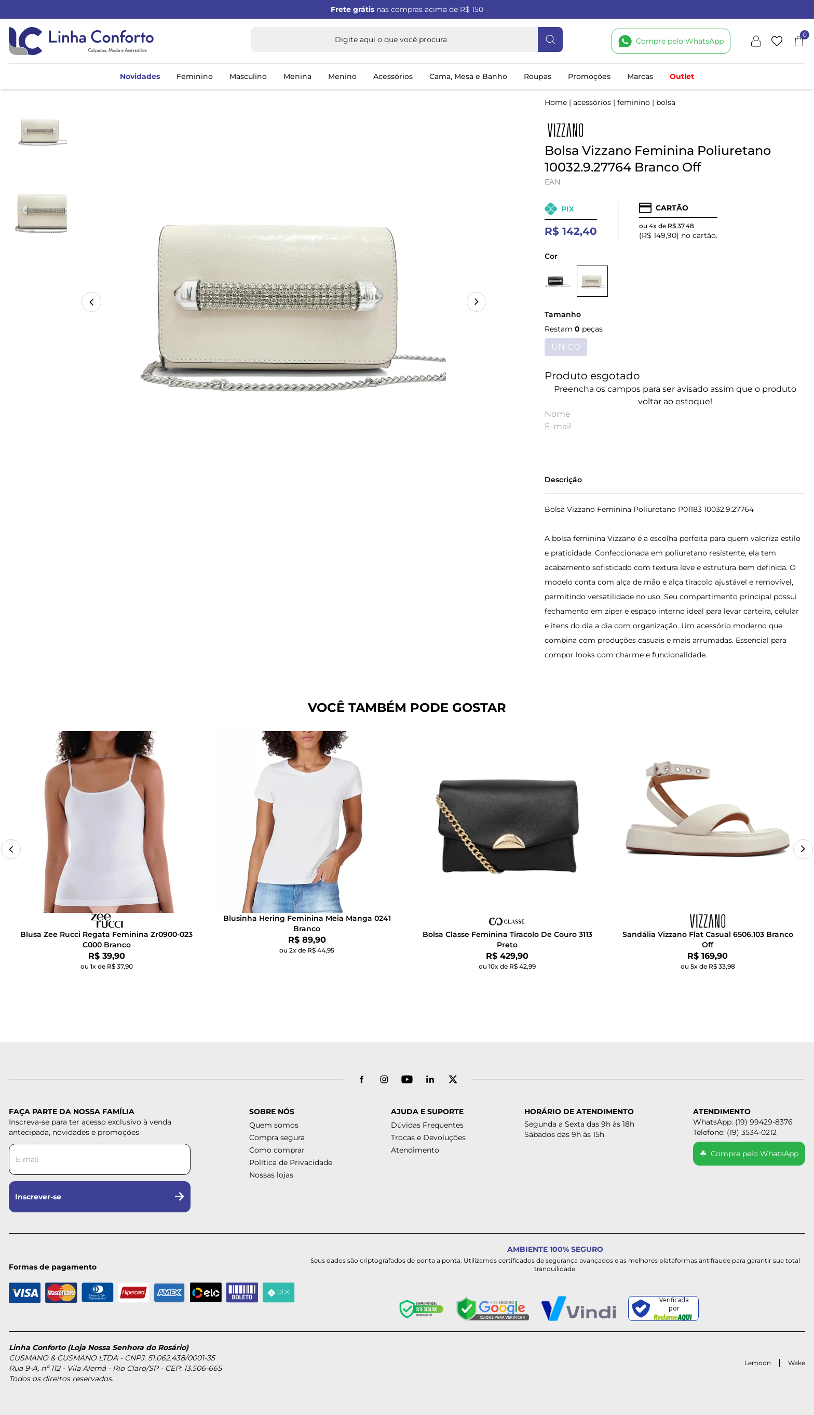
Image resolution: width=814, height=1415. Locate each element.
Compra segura (277, 1137)
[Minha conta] (756, 41)
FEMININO (633, 102)
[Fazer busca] (550, 39)
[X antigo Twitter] (452, 1079)
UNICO (565, 347)
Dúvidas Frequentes (427, 1125)
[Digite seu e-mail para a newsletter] (100, 1159)
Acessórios (393, 76)
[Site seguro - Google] (492, 1308)
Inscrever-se (99, 1196)
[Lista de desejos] (776, 41)
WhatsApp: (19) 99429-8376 (743, 1122)
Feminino (195, 76)
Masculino (248, 76)
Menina (297, 76)
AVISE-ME (675, 445)
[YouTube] (407, 1079)
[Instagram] (384, 1079)
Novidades (140, 76)
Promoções (589, 76)
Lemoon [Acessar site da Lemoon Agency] (757, 1363)
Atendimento (415, 1150)
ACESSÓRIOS (592, 102)
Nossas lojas (271, 1175)
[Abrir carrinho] (799, 41)
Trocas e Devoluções (428, 1137)
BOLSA (665, 102)
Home (556, 102)
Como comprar (277, 1150)
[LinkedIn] (430, 1079)
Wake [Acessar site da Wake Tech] (796, 1363)
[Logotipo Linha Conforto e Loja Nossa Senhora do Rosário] (81, 41)
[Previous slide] (11, 849)
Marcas (640, 76)
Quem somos (274, 1125)
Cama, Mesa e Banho (468, 76)
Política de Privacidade (290, 1162)
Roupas (537, 76)
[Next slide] (803, 849)
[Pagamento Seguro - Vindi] (578, 1308)
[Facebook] (361, 1079)
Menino (342, 76)
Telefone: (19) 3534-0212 (735, 1132)
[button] (476, 302)
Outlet (682, 76)
